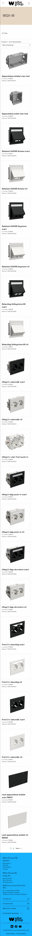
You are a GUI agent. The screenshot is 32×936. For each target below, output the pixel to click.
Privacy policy (21, 933)
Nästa (18, 848)
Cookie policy (10, 933)
